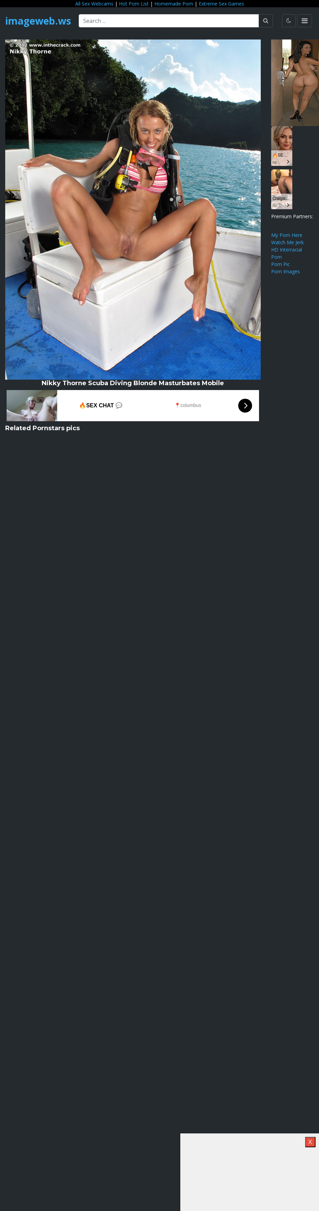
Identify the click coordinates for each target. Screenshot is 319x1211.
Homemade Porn (173, 3)
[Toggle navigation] (304, 20)
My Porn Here (286, 235)
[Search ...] (169, 20)
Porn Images (285, 271)
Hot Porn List (134, 3)
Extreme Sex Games (221, 3)
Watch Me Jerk (287, 242)
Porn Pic (280, 264)
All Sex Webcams (94, 3)
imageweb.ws (38, 20)
